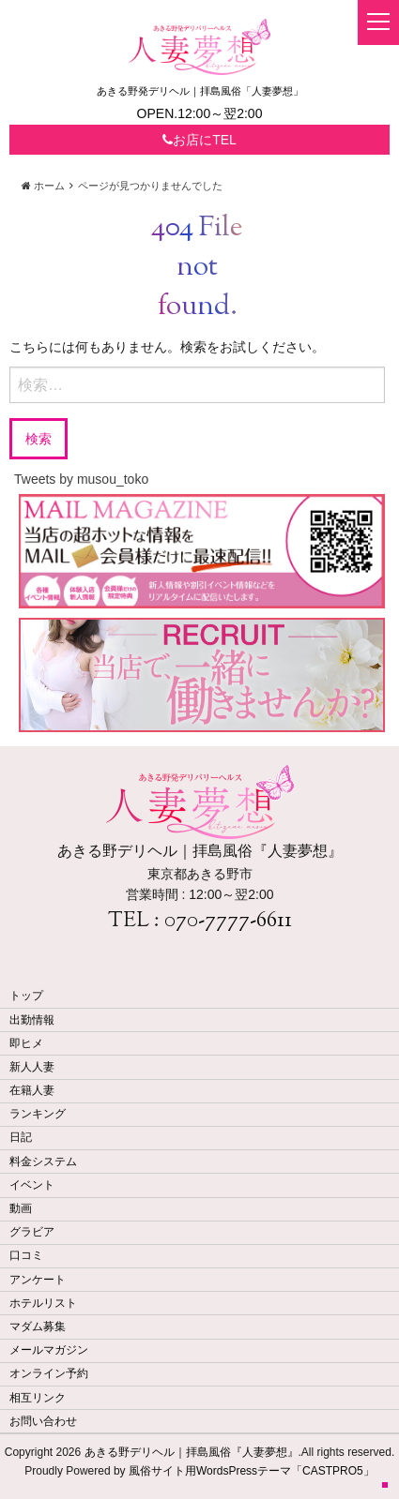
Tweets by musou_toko (81, 479)
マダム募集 (37, 1326)
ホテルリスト (43, 1303)
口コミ (26, 1255)
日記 (20, 1137)
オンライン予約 (48, 1373)
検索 (38, 438)
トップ (26, 995)
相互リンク (37, 1397)
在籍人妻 (31, 1090)
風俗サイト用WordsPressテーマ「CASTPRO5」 (252, 1470)
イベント (31, 1185)
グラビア (31, 1231)
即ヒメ (26, 1043)
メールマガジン (48, 1350)
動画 (20, 1208)
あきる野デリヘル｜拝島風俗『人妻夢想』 (191, 1452)
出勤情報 (31, 1020)
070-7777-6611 (228, 922)
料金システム (43, 1161)
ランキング (37, 1113)
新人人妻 (31, 1066)
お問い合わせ (43, 1421)
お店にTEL (199, 139)
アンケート (37, 1279)
